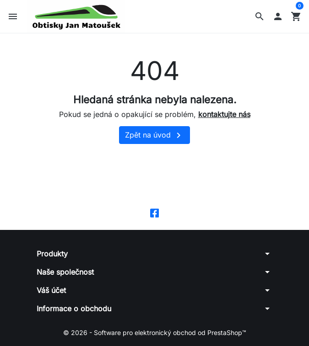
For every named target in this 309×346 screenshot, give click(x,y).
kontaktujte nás (224, 115)
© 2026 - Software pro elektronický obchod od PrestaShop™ (154, 334)
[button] (259, 17)
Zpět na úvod (154, 137)
